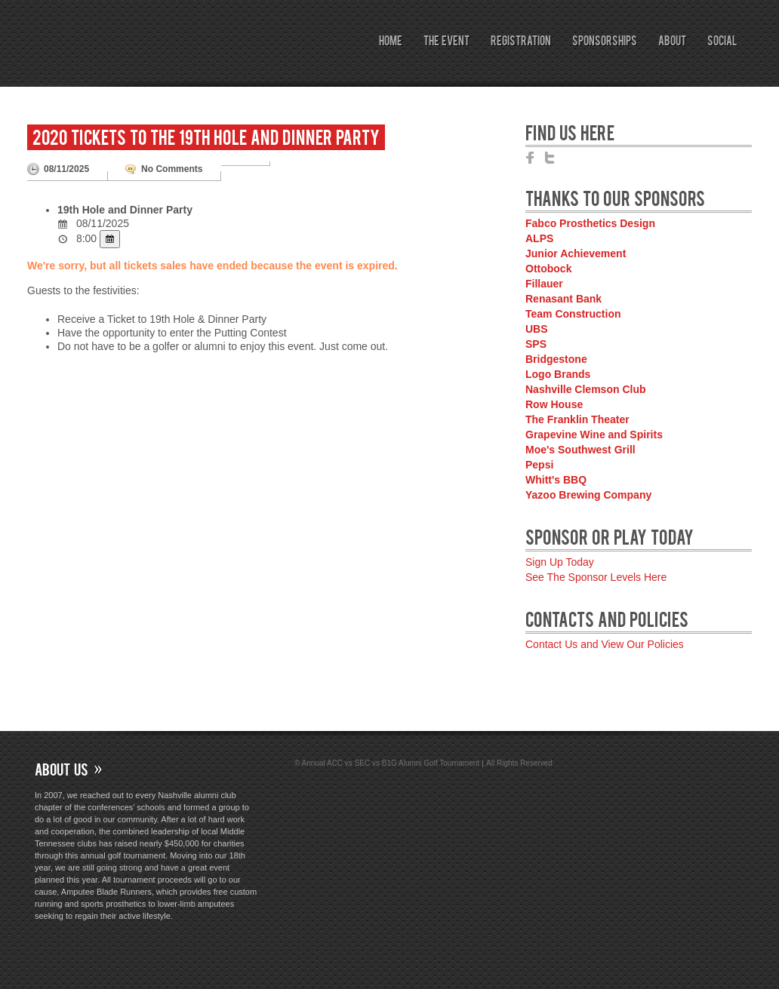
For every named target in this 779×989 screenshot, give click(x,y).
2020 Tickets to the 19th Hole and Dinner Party (206, 136)
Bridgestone (556, 359)
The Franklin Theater (577, 419)
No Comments (171, 169)
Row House (554, 404)
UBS (536, 329)
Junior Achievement (575, 253)
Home (390, 40)
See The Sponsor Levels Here (596, 577)
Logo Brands (557, 374)
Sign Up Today (559, 562)
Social (722, 40)
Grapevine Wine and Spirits (594, 434)
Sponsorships (604, 40)
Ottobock (548, 269)
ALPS (539, 238)
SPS (536, 344)
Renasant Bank (563, 299)
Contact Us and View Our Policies (604, 644)
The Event (446, 40)
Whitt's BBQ (556, 480)
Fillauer (544, 284)
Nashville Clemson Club (585, 389)
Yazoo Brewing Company (588, 495)
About (672, 40)
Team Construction (573, 314)
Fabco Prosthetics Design (590, 223)
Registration (521, 40)
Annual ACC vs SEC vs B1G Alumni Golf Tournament (176, 71)
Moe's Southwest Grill (580, 450)
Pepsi (539, 465)
